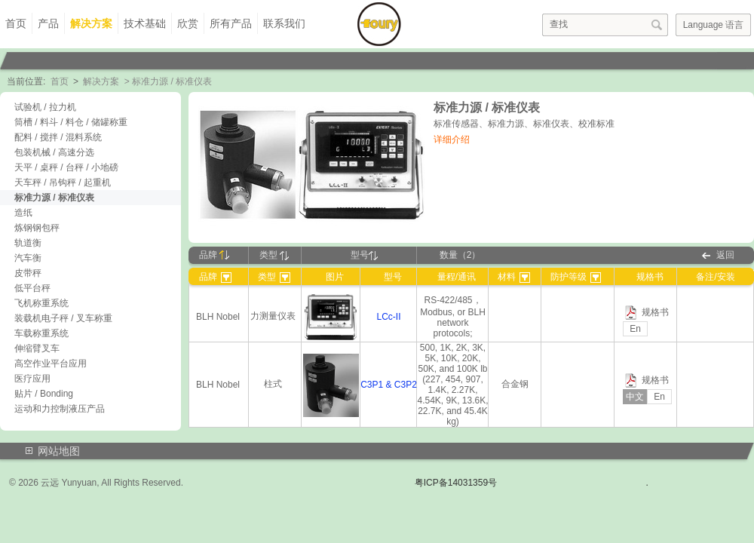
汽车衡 (27, 258)
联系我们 (284, 23)
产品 (48, 23)
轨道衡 (27, 243)
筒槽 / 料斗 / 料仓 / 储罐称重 (70, 122)
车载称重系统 (41, 333)
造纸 (23, 212)
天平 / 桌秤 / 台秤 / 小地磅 (66, 167)
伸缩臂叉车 (37, 348)
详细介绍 (452, 139)
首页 (15, 23)
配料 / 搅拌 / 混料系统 (58, 137)
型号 (364, 255)
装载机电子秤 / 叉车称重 (63, 318)
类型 (274, 255)
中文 (635, 396)
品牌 (214, 255)
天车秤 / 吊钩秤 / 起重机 (62, 182)
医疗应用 (32, 378)
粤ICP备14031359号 (456, 482)
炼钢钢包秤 (37, 227)
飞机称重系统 (41, 303)
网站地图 (59, 451)
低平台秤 (32, 288)
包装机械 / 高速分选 (54, 152)
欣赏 (187, 23)
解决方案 (91, 23)
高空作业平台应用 (50, 363)
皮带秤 (27, 273)
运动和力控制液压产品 (59, 408)
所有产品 (231, 23)
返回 (725, 255)
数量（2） (460, 255)
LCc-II (388, 316)
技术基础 (145, 23)
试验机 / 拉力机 (45, 107)
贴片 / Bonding (43, 393)
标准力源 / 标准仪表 (54, 197)
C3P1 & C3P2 (388, 384)
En (635, 329)
